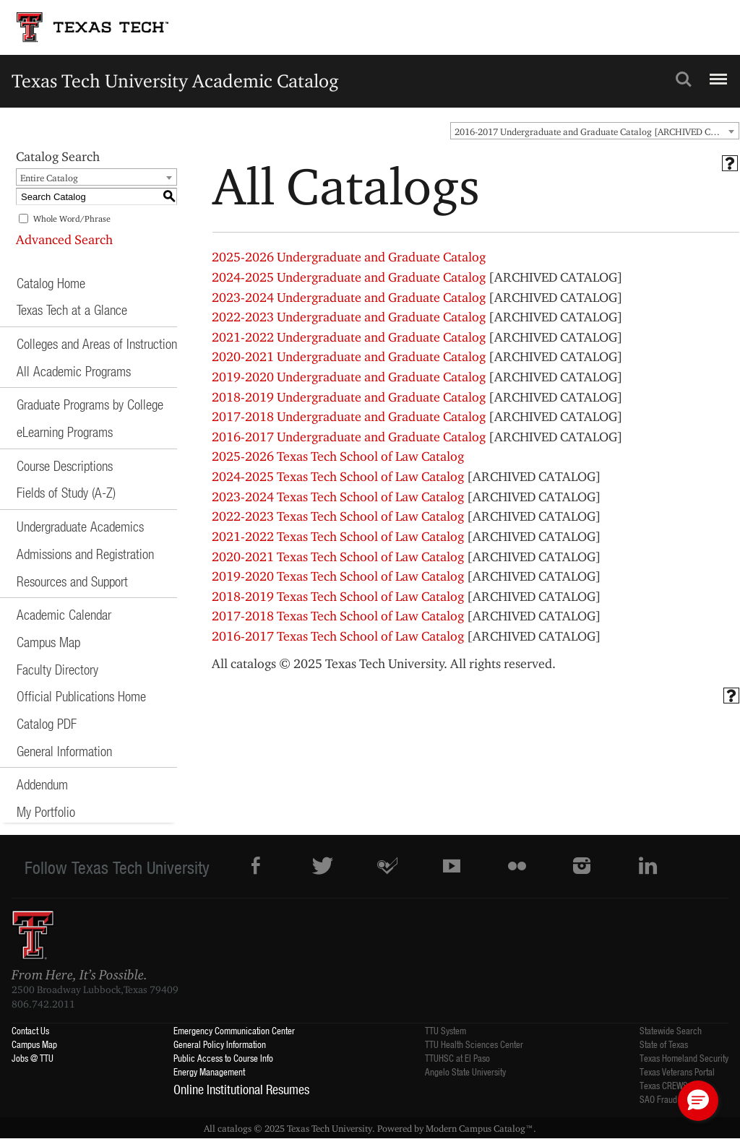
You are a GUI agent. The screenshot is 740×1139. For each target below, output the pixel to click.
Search (684, 79)
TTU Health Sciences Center (474, 1044)
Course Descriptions (65, 465)
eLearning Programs (65, 431)
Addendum (42, 784)
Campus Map (48, 641)
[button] (698, 1100)
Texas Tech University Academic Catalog (175, 80)
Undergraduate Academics (80, 526)
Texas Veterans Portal (677, 1071)
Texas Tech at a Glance (72, 309)
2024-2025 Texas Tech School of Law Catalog (338, 476)
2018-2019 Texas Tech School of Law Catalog (338, 596)
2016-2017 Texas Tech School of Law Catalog (338, 636)
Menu (716, 73)
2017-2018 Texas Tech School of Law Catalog (338, 615)
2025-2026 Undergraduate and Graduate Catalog (349, 256)
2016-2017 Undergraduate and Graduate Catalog (349, 436)
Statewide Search (671, 1030)
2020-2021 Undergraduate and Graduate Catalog (349, 356)
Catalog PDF (47, 723)
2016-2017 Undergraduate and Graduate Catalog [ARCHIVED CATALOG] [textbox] (597, 131)
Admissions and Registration (85, 553)
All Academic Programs (74, 371)
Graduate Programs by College (90, 404)
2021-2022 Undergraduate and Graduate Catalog (349, 337)
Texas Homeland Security (684, 1058)
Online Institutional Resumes (241, 1089)
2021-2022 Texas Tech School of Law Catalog (338, 536)
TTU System (445, 1030)
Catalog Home (51, 282)
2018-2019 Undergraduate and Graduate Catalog (349, 397)
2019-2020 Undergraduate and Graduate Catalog (349, 376)
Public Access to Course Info (223, 1058)
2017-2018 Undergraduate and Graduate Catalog (349, 416)
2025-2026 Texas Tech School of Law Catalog (338, 456)
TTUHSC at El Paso (457, 1058)
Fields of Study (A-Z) (66, 492)
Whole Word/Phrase (72, 218)
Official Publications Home (81, 696)
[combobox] (594, 130)
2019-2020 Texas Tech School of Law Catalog (338, 576)
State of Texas (664, 1044)
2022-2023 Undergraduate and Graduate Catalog (349, 316)
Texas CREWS (664, 1085)
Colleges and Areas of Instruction (97, 343)
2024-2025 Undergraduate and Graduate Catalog (349, 277)
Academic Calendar (64, 614)
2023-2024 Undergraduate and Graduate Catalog (349, 297)
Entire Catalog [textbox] (49, 177)
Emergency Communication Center (234, 1030)
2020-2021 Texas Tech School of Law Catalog (338, 556)
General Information (64, 750)
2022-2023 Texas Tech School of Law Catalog (338, 516)
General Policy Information (219, 1044)
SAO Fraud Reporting (676, 1099)
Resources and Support (72, 581)
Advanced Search (64, 239)
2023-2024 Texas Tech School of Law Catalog (338, 496)
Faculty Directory (57, 669)
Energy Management (209, 1071)
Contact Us (30, 1030)
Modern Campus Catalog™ (479, 1128)
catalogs (234, 1128)
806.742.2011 (43, 1003)
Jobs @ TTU (32, 1058)
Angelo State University (465, 1071)
